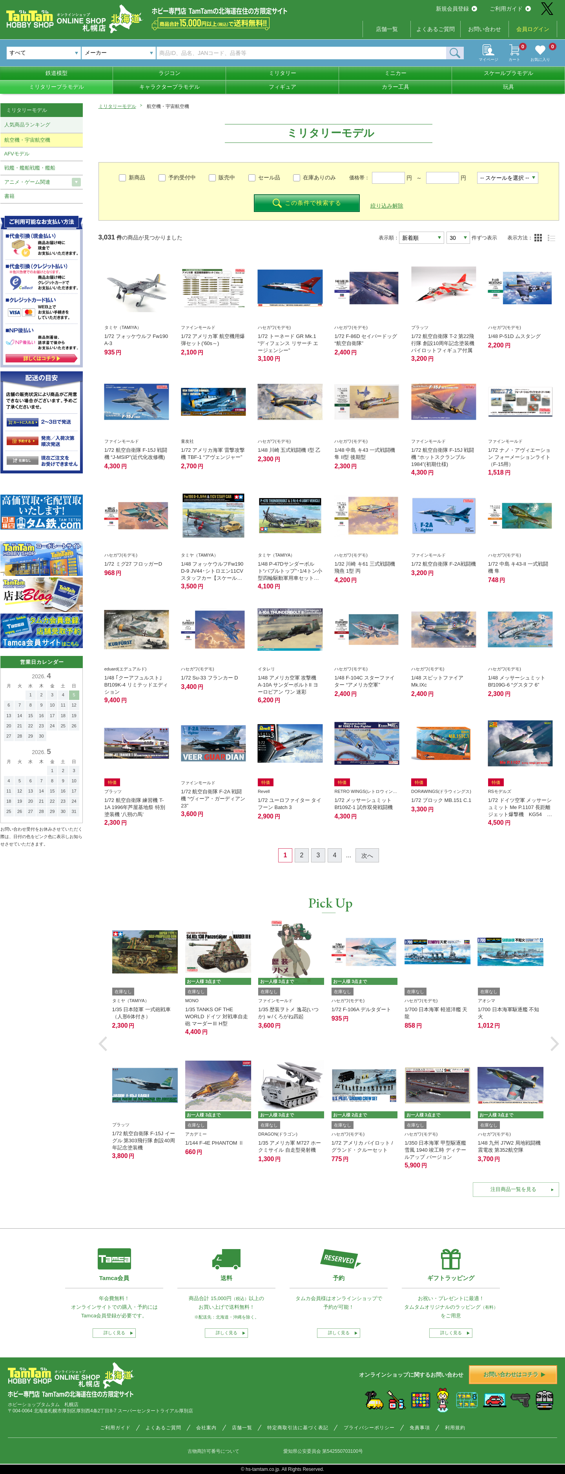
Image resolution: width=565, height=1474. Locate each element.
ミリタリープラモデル (56, 87)
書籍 (9, 196)
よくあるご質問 (435, 29)
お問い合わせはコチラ (514, 1374)
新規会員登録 (456, 8)
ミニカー (395, 73)
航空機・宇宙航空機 (27, 140)
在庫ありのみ (319, 177)
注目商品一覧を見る (513, 1189)
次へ (367, 855)
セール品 (269, 177)
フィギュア (282, 87)
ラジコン (169, 73)
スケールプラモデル (508, 73)
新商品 (137, 177)
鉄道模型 (56, 73)
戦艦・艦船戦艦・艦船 (29, 168)
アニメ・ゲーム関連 (27, 182)
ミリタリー (282, 73)
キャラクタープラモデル (169, 87)
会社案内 (206, 1427)
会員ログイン (532, 29)
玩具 (508, 87)
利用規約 (455, 1427)
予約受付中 (182, 177)
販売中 (227, 177)
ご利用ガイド (510, 8)
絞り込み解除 (386, 206)
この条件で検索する (307, 203)
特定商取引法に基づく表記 (297, 1427)
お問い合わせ (484, 29)
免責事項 (420, 1427)
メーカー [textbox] (96, 52)
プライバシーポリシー (369, 1427)
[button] (102, 1044)
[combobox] (119, 53)
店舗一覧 (387, 29)
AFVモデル (16, 154)
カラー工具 (395, 87)
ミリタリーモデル (117, 106)
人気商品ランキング (27, 125)
